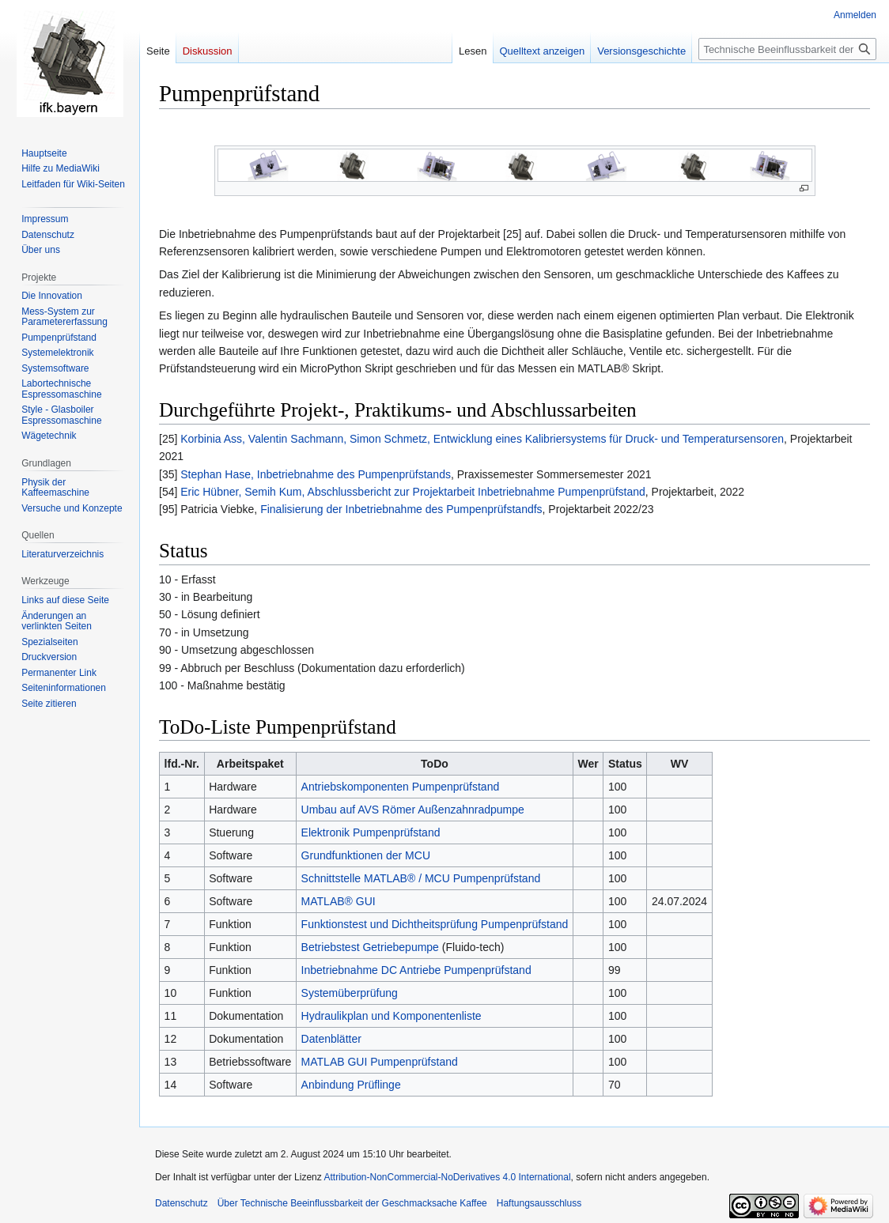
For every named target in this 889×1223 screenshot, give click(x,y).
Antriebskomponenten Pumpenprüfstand (400, 786)
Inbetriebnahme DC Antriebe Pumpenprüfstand (416, 970)
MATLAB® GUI (338, 901)
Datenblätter (331, 1038)
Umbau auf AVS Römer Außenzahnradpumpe (412, 809)
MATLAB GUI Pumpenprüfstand (379, 1061)
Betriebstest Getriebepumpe (370, 947)
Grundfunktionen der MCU (365, 855)
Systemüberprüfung (349, 993)
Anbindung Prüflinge (351, 1084)
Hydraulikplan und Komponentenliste (391, 1016)
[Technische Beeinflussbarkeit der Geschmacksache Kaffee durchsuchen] (787, 49)
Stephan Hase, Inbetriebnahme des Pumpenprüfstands (315, 474)
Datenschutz (181, 1203)
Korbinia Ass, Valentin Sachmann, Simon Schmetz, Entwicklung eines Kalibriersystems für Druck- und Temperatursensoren (482, 438)
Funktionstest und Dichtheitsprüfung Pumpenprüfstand (435, 924)
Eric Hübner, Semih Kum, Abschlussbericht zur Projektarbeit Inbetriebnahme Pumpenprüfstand (412, 491)
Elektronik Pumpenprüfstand (371, 832)
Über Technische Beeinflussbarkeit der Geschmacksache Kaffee (352, 1203)
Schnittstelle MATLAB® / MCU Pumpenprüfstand (421, 878)
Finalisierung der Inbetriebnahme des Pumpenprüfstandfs (401, 509)
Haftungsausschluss (539, 1203)
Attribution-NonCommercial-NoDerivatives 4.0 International (446, 1177)
